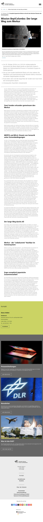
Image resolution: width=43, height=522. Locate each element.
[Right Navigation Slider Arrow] (40, 31)
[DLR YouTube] (22, 505)
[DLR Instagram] (27, 505)
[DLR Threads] (18, 505)
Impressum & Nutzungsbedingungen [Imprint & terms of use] (21, 495)
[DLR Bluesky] (14, 505)
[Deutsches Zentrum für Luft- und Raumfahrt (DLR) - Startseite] (8, 4)
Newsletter (21, 480)
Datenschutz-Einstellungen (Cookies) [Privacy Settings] (21, 494)
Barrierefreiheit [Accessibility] (21, 490)
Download (4, 57)
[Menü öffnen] (40, 4)
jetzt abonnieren (6, 374)
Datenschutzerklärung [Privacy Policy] (21, 492)
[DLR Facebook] (12, 505)
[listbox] (4, 9)
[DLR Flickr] (29, 505)
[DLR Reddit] (20, 505)
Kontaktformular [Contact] (21, 479)
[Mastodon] (16, 505)
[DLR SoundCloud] (31, 505)
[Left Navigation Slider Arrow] (4, 31)
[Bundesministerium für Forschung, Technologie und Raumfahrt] (21, 516)
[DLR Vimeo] (24, 505)
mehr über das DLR (6, 449)
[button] (21, 42)
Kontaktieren (5, 326)
